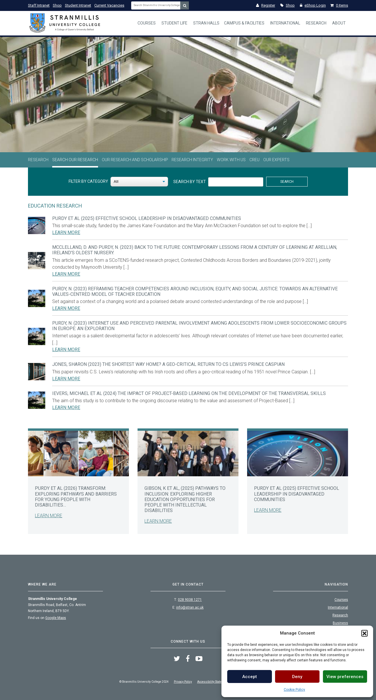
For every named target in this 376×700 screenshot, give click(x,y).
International (285, 23)
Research (316, 23)
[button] (364, 633)
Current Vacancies (109, 5)
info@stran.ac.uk (190, 607)
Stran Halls (206, 23)
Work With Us (231, 159)
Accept (249, 676)
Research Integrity (192, 159)
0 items (339, 5)
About (339, 23)
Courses (147, 23)
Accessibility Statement (212, 681)
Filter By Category (88, 181)
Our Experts (276, 159)
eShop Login (313, 5)
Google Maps (55, 618)
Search (287, 182)
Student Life (174, 23)
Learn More (66, 232)
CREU (254, 159)
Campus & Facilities (244, 23)
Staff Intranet (39, 5)
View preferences (344, 676)
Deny (297, 676)
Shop (57, 5)
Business (340, 623)
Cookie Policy (294, 690)
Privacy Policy (183, 681)
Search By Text (189, 181)
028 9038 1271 (190, 600)
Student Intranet (78, 5)
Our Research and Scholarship (135, 159)
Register (265, 5)
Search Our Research (75, 159)
